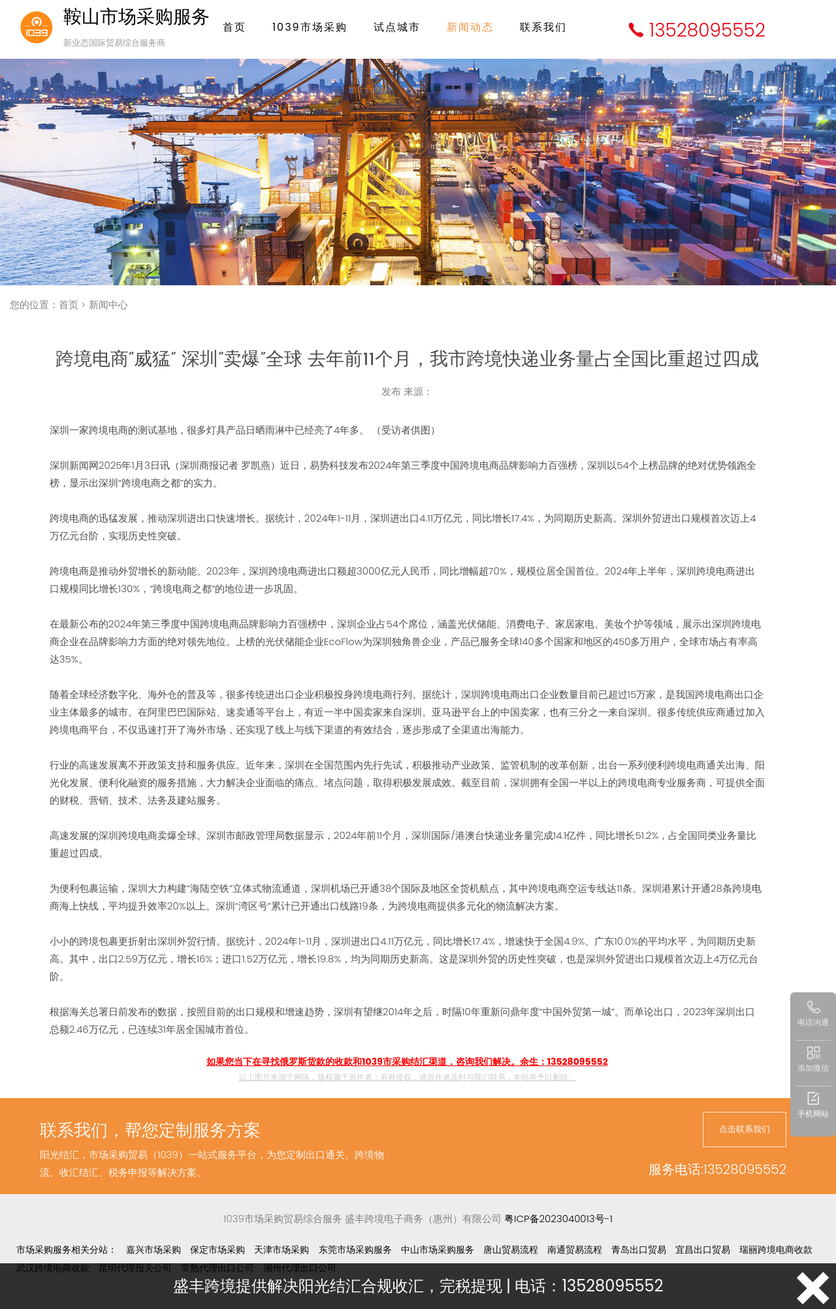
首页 (234, 27)
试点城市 (397, 27)
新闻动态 (470, 27)
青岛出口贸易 (638, 1249)
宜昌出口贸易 (702, 1249)
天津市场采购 (281, 1249)
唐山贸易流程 (510, 1249)
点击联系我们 (744, 1129)
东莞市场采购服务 (355, 1249)
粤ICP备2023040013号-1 (558, 1218)
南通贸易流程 (574, 1249)
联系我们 (543, 27)
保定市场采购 (217, 1249)
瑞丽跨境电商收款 (775, 1249)
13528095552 (707, 30)
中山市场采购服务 (437, 1249)
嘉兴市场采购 (153, 1249)
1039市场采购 (309, 27)
